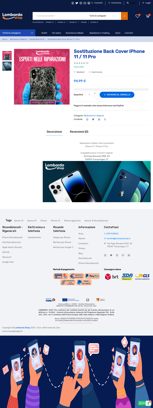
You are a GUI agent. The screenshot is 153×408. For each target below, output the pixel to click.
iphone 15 (73, 22)
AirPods (6, 252)
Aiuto (117, 33)
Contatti (97, 3)
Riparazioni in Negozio (18, 39)
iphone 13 (50, 22)
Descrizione (54, 131)
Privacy (81, 248)
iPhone (43, 220)
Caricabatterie (34, 237)
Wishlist (79, 72)
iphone (84, 22)
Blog (80, 253)
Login (146, 3)
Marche (81, 238)
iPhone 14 (61, 22)
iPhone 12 (55, 220)
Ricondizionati (85, 258)
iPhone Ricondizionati (12, 237)
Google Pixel (8, 262)
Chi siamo (56, 33)
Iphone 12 (94, 22)
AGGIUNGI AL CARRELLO (117, 94)
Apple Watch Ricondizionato (13, 247)
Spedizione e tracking (99, 33)
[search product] (124, 16)
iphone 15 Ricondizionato (96, 220)
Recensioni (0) (79, 131)
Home (4, 39)
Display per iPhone (61, 237)
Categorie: (78, 115)
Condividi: (78, 119)
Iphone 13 (18, 220)
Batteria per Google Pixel (63, 247)
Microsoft (6, 257)
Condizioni (83, 243)
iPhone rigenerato (72, 220)
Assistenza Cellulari (74, 33)
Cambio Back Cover (36, 39)
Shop (80, 233)
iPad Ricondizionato (11, 242)
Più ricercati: (38, 22)
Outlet (44, 33)
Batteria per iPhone (62, 242)
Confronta (114, 3)
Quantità (78, 94)
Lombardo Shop (22, 327)
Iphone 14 (31, 220)
